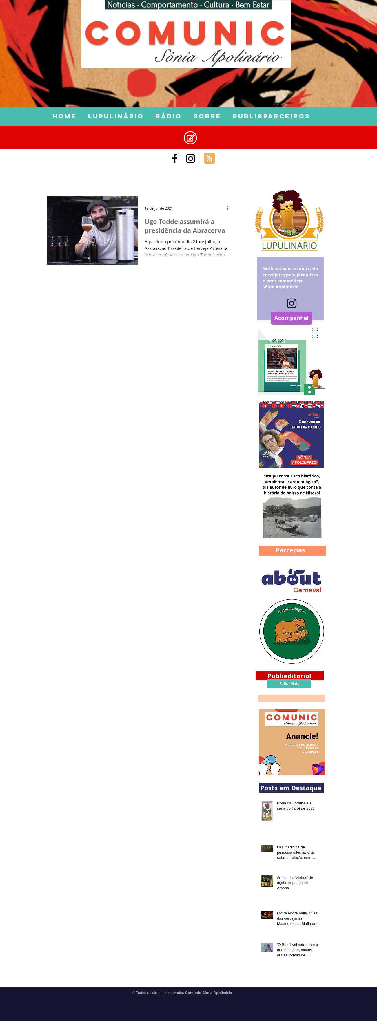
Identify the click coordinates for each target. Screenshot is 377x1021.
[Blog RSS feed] (209, 158)
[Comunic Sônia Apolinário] (174, 158)
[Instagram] (291, 303)
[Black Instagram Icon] (190, 158)
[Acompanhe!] (291, 318)
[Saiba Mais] (289, 683)
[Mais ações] (230, 208)
